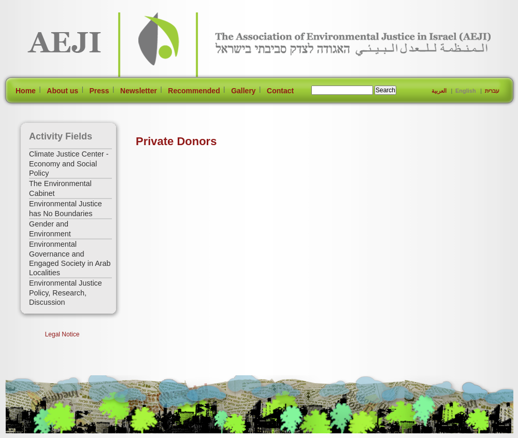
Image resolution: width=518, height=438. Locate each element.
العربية (439, 91)
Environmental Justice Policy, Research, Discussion (65, 292)
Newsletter (138, 91)
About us (62, 91)
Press (99, 91)
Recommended (194, 91)
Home (26, 91)
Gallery (243, 91)
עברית (492, 91)
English (465, 91)
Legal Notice (62, 334)
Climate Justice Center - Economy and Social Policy (69, 163)
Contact (280, 91)
